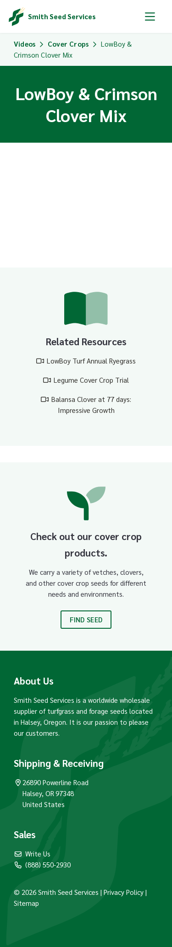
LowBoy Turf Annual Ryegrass (91, 360)
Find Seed (86, 619)
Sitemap (26, 903)
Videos (24, 43)
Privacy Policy (124, 892)
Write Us (32, 853)
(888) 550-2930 (42, 864)
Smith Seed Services (62, 16)
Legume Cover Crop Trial (91, 379)
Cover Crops (68, 43)
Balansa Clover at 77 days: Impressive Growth (91, 404)
